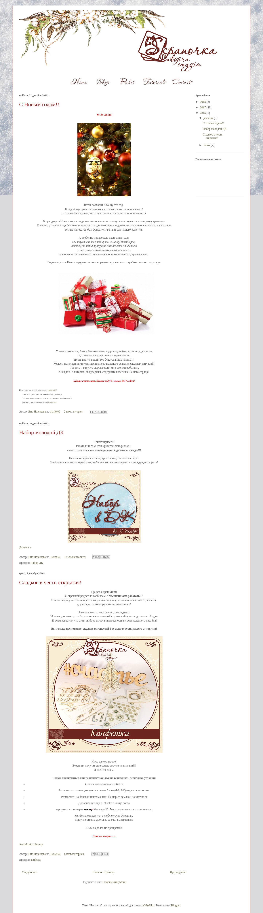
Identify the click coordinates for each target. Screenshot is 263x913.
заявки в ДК (52, 390)
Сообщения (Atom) (115, 882)
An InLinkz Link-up (31, 844)
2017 (203, 107)
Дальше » (25, 547)
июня (207, 145)
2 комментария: (74, 411)
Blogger (175, 905)
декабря (208, 118)
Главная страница (103, 872)
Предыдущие (178, 872)
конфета (36, 859)
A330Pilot (148, 905)
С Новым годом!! (39, 104)
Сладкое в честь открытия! (50, 582)
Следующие (29, 872)
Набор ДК (37, 562)
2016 (203, 113)
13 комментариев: (75, 556)
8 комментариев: (74, 853)
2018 (203, 101)
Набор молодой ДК (41, 432)
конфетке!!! (52, 402)
